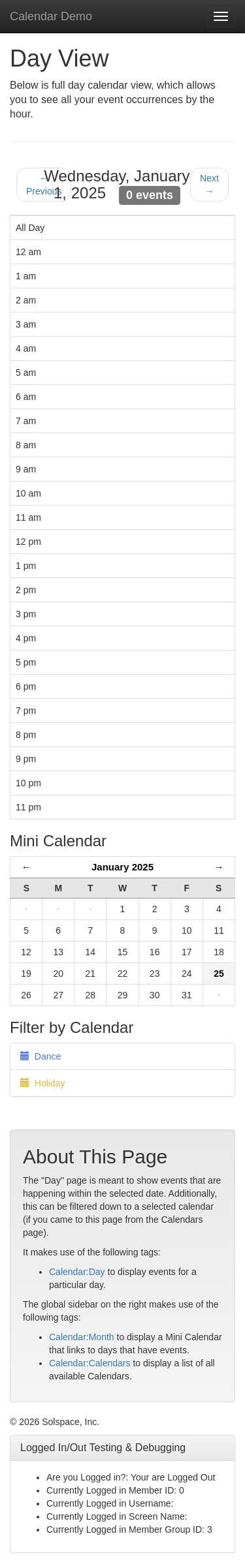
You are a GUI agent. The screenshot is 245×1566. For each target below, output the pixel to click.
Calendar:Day (77, 1272)
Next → (209, 184)
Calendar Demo (51, 16)
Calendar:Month (81, 1337)
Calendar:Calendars (90, 1363)
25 (219, 973)
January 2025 (122, 866)
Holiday (42, 1083)
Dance (40, 1056)
